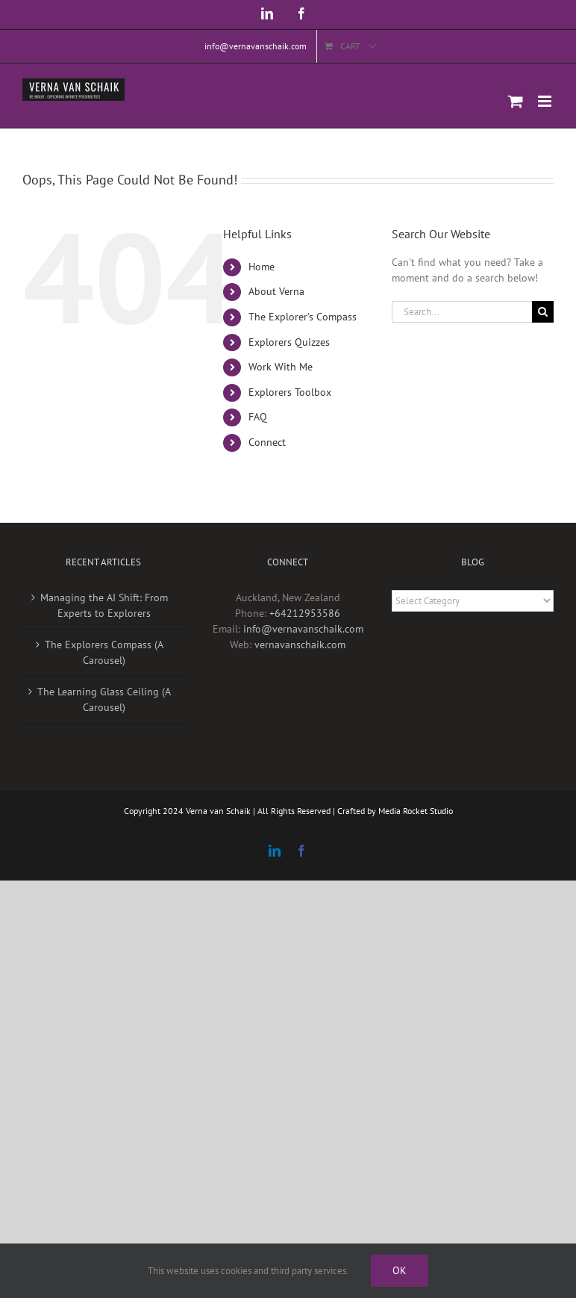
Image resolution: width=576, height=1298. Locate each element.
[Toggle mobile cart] (515, 101)
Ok (399, 1270)
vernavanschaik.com (299, 644)
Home (261, 266)
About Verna (276, 291)
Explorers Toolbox (289, 392)
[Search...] (462, 312)
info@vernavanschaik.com (303, 629)
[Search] (543, 312)
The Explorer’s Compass (302, 316)
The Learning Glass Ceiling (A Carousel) (104, 699)
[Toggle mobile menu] (546, 101)
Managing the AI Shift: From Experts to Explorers (104, 605)
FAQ (257, 416)
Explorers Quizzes (289, 342)
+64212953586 (304, 613)
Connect (267, 442)
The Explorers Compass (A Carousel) (104, 652)
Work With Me (280, 366)
